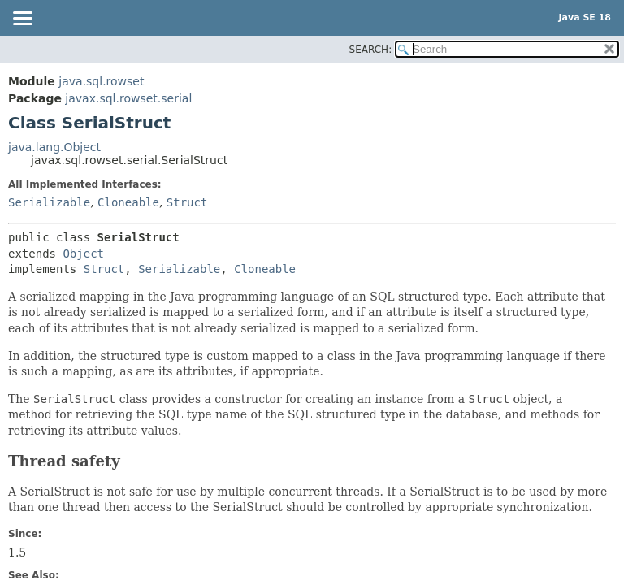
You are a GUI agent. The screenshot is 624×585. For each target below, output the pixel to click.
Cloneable (128, 202)
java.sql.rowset (101, 81)
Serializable (49, 202)
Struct (187, 202)
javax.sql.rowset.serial (128, 98)
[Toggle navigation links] (22, 19)
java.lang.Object (54, 147)
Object (83, 253)
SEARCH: (370, 49)
